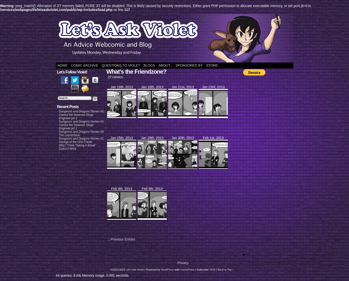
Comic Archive (84, 65)
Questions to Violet (121, 65)
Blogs (149, 65)
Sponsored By (189, 65)
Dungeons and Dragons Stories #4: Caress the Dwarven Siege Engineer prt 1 (81, 125)
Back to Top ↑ (226, 269)
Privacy (183, 263)
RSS (213, 269)
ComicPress (187, 269)
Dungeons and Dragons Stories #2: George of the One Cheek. (81, 140)
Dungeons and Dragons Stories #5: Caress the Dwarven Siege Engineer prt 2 (81, 115)
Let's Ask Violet (135, 269)
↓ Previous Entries (121, 239)
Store (213, 65)
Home (62, 65)
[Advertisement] (262, 151)
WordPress (167, 269)
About (165, 65)
